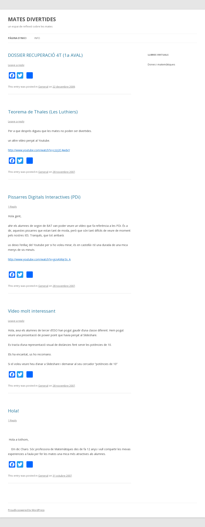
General (43, 86)
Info (37, 38)
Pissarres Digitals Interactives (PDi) (44, 197)
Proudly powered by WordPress (26, 510)
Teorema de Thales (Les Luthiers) (43, 112)
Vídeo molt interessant (31, 311)
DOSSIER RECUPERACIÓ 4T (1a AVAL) (45, 55)
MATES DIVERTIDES (32, 19)
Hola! (13, 411)
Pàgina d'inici (17, 38)
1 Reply (12, 206)
